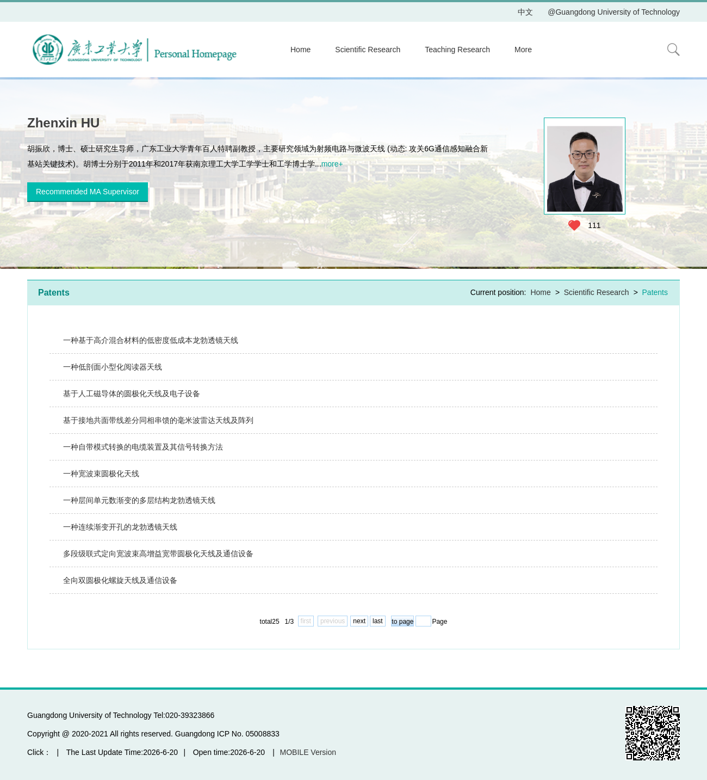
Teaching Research (457, 49)
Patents (655, 292)
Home (300, 49)
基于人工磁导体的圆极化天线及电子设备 (131, 393)
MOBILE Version (308, 752)
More (523, 49)
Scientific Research (367, 49)
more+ (332, 163)
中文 (525, 12)
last (378, 621)
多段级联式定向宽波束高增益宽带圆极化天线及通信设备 (158, 553)
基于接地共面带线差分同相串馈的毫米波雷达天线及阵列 (158, 420)
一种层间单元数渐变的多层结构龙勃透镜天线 (139, 500)
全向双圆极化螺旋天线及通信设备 (120, 580)
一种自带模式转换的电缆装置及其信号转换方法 (143, 447)
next (359, 621)
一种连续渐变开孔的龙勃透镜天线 (120, 527)
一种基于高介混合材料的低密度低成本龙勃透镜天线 (150, 340)
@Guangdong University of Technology (614, 12)
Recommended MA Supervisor (87, 191)
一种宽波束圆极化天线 (101, 473)
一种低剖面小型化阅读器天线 (112, 367)
